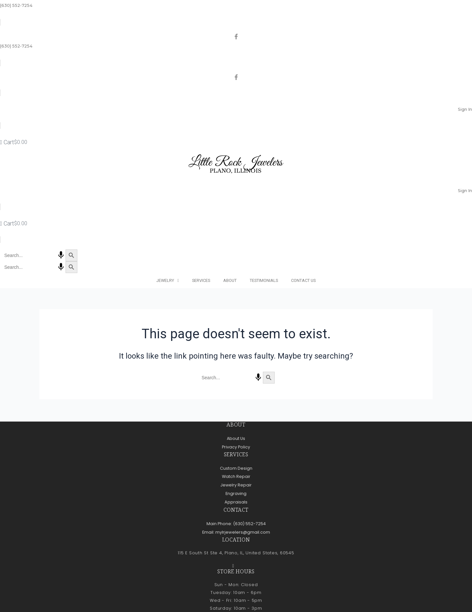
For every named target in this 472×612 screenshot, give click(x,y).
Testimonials (264, 280)
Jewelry (167, 280)
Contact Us (303, 280)
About (230, 280)
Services (201, 280)
